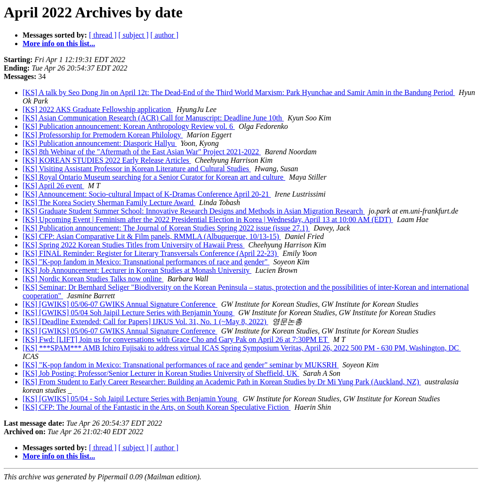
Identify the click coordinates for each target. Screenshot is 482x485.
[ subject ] (134, 35)
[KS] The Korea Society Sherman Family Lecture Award (109, 203)
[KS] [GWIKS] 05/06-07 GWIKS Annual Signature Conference (120, 304)
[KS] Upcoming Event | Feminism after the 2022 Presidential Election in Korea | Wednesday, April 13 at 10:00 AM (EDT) (208, 219)
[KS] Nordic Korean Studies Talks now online (93, 279)
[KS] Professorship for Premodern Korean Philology (103, 135)
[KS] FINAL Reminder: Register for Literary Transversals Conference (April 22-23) (151, 253)
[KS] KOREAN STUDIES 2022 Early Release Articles (107, 160)
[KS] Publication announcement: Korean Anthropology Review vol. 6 (129, 126)
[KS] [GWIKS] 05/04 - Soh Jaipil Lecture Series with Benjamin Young (131, 399)
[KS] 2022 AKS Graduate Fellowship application (98, 109)
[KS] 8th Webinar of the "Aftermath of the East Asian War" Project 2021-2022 (142, 152)
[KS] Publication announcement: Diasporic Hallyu (100, 143)
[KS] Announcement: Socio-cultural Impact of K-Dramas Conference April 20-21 (147, 194)
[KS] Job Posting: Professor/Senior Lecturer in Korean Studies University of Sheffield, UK (161, 373)
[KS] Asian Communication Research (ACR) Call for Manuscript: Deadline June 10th (153, 118)
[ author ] (165, 35)
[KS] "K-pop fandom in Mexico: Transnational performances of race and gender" (146, 262)
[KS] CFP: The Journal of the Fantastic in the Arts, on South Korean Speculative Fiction (156, 407)
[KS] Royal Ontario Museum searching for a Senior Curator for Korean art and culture (154, 177)
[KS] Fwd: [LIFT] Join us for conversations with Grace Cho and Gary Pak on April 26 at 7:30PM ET (176, 339)
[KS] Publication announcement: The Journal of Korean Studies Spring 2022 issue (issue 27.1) (166, 228)
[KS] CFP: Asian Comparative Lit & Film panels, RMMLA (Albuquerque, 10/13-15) (152, 236)
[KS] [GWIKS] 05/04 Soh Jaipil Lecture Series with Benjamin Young (128, 313)
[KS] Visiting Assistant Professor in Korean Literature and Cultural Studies (137, 169)
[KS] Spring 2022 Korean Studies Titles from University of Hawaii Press (134, 245)
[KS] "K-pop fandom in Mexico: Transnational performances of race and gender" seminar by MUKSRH (181, 365)
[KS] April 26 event (53, 186)
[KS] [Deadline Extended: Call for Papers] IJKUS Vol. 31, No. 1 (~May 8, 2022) (145, 322)
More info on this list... (59, 44)
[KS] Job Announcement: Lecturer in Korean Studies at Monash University (137, 270)
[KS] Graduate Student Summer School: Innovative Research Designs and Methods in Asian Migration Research (194, 211)
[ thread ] (103, 35)
